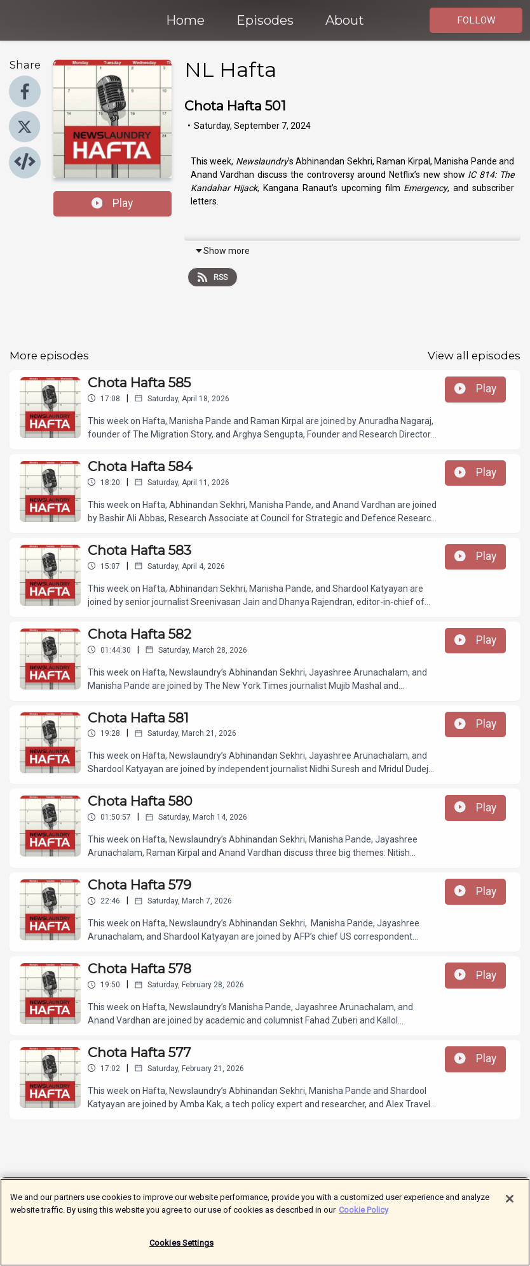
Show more (222, 251)
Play (112, 203)
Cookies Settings (181, 1249)
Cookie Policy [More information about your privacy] (363, 1215)
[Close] (510, 1205)
